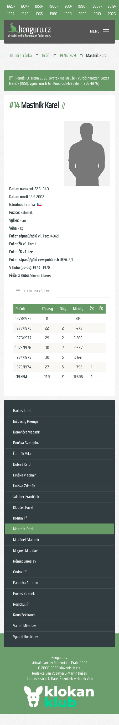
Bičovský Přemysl (26, 421)
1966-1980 (53, 10)
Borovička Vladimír (26, 432)
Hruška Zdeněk (24, 486)
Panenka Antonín (25, 582)
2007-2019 (97, 10)
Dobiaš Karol (22, 464)
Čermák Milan (23, 453)
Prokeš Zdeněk (24, 593)
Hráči (46, 55)
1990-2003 (82, 10)
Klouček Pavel (23, 507)
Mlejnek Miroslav (25, 550)
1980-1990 (68, 10)
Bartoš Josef (22, 410)
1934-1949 (25, 10)
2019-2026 (112, 10)
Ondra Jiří (20, 572)
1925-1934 (11, 10)
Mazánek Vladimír (26, 539)
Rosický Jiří (21, 604)
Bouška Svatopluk (26, 443)
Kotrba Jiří (20, 518)
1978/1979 (68, 55)
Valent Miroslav (24, 625)
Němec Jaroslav (24, 561)
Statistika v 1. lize (36, 290)
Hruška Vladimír (24, 475)
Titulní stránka (20, 55)
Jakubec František (26, 496)
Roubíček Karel (24, 615)
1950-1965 (39, 10)
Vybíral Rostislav (25, 636)
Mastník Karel (23, 529)
